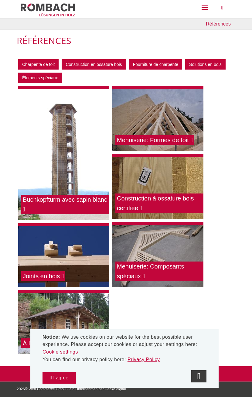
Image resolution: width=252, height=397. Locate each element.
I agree (59, 377)
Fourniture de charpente (155, 64)
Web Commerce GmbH (47, 389)
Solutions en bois (205, 64)
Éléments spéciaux (40, 77)
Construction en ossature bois (94, 64)
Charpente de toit (38, 64)
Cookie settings (60, 351)
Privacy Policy (144, 359)
